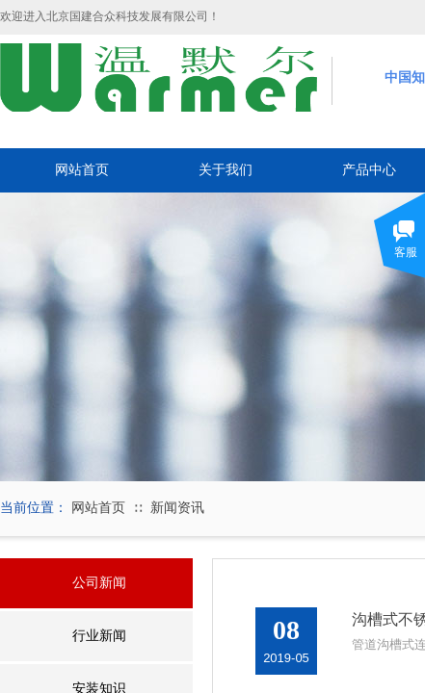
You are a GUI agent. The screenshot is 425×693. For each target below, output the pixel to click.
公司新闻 (99, 583)
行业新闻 (99, 636)
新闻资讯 (177, 507)
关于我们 (225, 170)
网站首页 (82, 170)
